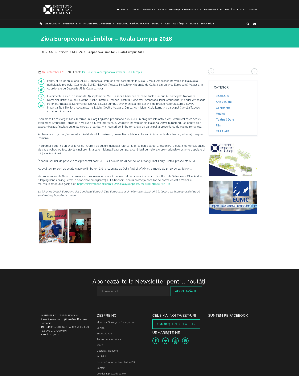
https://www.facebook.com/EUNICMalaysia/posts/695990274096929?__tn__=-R (127, 183)
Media (161, 9)
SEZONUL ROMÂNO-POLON (133, 23)
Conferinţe (223, 107)
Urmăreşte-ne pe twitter (176, 324)
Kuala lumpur (134, 72)
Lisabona (51, 23)
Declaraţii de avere (107, 350)
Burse (194, 23)
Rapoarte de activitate (109, 339)
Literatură (222, 95)
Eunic (89, 72)
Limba (121, 9)
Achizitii (101, 356)
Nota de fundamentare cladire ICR (116, 362)
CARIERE (253, 9)
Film (218, 125)
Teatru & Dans (225, 119)
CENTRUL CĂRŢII (174, 23)
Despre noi (147, 9)
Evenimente (70, 23)
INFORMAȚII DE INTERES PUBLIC (184, 9)
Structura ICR (104, 333)
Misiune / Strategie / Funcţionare (116, 322)
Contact (241, 9)
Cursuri (135, 9)
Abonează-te (186, 291)
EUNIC (155, 23)
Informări (207, 23)
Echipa (100, 327)
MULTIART (223, 131)
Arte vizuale (224, 101)
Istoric (100, 345)
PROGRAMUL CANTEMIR (97, 23)
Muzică (220, 113)
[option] (53, 226)
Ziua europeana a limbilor (109, 72)
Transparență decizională (218, 9)
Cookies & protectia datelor (112, 373)
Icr (83, 72)
